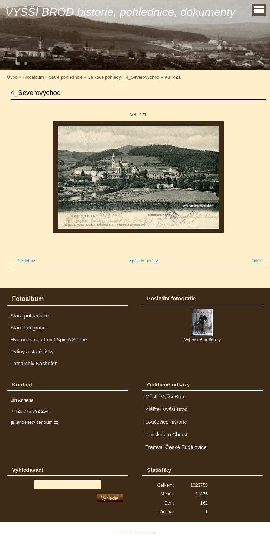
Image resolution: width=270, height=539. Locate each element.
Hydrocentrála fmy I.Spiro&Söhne (48, 339)
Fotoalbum (33, 77)
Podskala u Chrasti (167, 434)
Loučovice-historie (166, 422)
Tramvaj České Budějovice (176, 447)
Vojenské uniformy (202, 339)
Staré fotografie (28, 328)
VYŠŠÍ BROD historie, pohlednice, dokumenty (120, 12)
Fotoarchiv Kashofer (33, 363)
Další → (258, 260)
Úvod (12, 77)
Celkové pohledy (104, 77)
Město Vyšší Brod (165, 396)
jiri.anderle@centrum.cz (34, 422)
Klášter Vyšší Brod (166, 409)
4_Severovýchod (142, 77)
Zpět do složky (143, 260)
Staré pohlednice (66, 77)
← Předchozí (24, 260)
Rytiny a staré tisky (32, 351)
